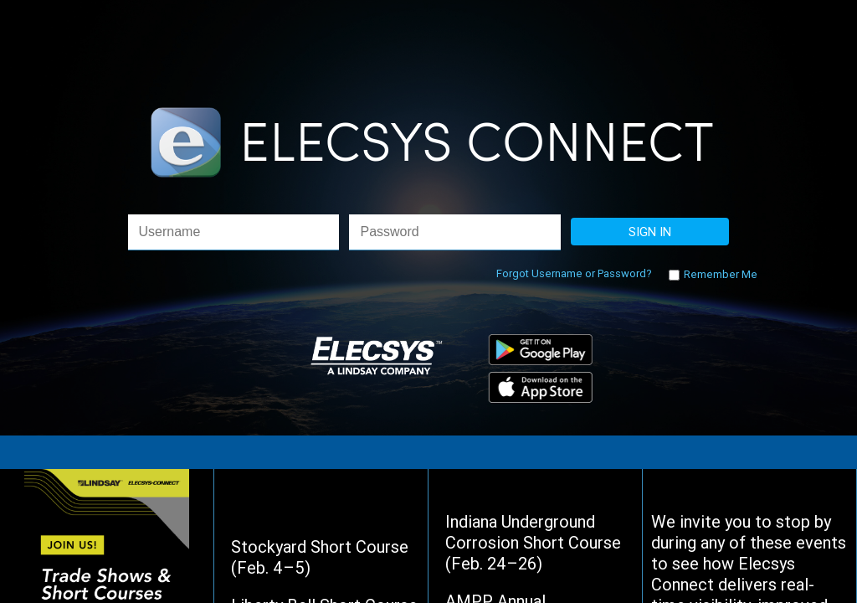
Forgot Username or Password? (574, 273)
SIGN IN (650, 232)
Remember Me (719, 274)
